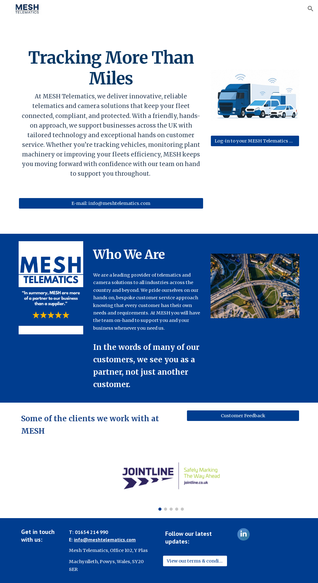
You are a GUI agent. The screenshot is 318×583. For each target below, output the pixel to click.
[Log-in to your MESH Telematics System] (255, 140)
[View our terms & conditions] (195, 561)
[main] (111, 112)
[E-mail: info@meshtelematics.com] (111, 203)
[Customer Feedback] (243, 416)
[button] (310, 8)
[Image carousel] (171, 482)
